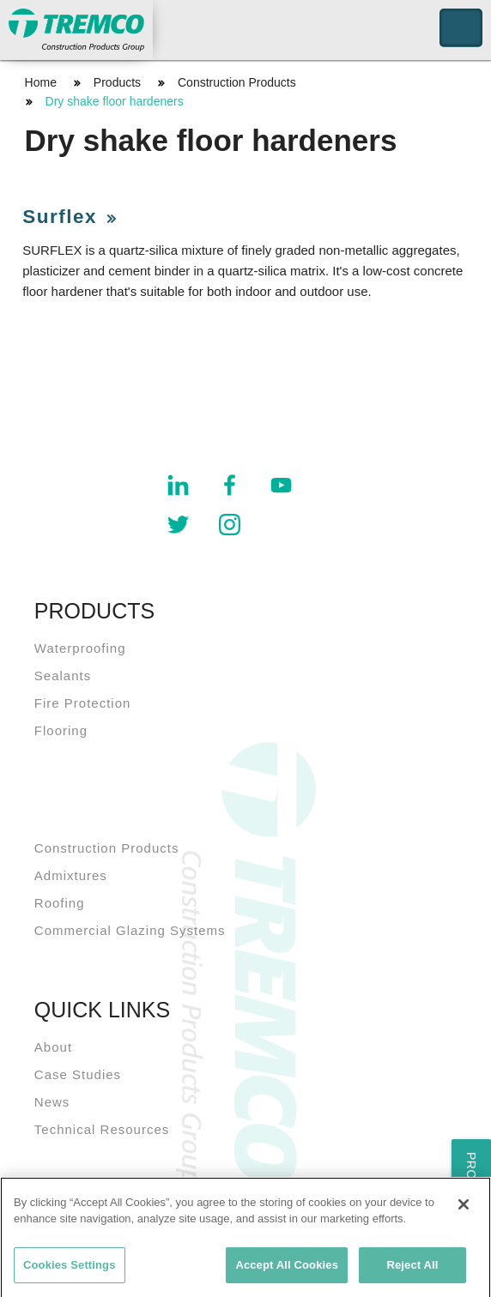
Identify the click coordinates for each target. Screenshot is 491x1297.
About (53, 1047)
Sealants (62, 675)
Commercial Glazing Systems (130, 930)
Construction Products (237, 82)
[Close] (463, 1208)
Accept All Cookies (286, 1269)
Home (41, 82)
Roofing (59, 903)
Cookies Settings (69, 1269)
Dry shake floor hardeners (114, 101)
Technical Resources (101, 1129)
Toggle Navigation (460, 28)
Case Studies (77, 1074)
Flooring (61, 730)
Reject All (412, 1269)
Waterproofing (80, 648)
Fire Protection (82, 703)
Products (117, 82)
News (52, 1102)
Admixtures (70, 875)
